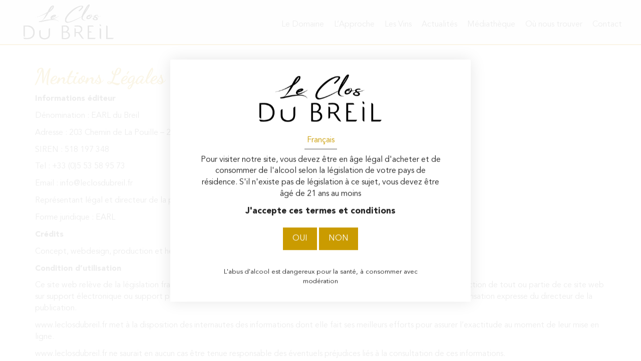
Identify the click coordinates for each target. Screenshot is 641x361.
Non (339, 239)
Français (321, 140)
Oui (299, 239)
